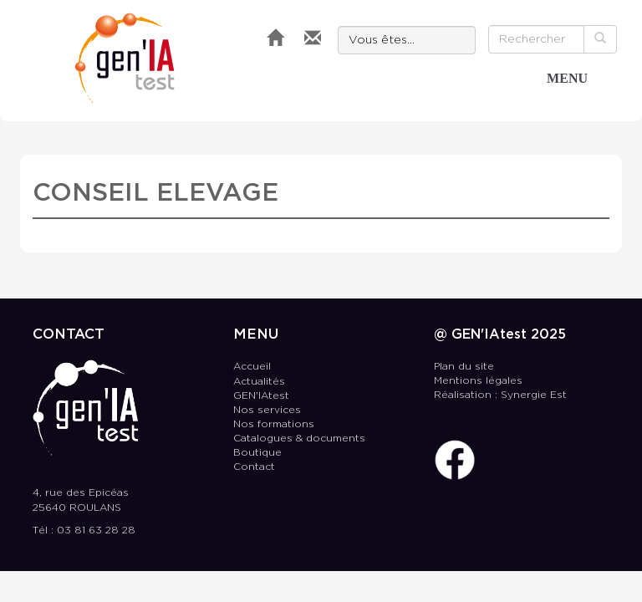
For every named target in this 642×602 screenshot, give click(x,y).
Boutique (257, 452)
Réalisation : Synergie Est (500, 395)
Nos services (267, 410)
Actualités (259, 381)
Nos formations (273, 424)
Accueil (252, 366)
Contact (254, 467)
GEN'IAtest (125, 58)
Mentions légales (478, 380)
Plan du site (464, 366)
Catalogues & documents (299, 438)
